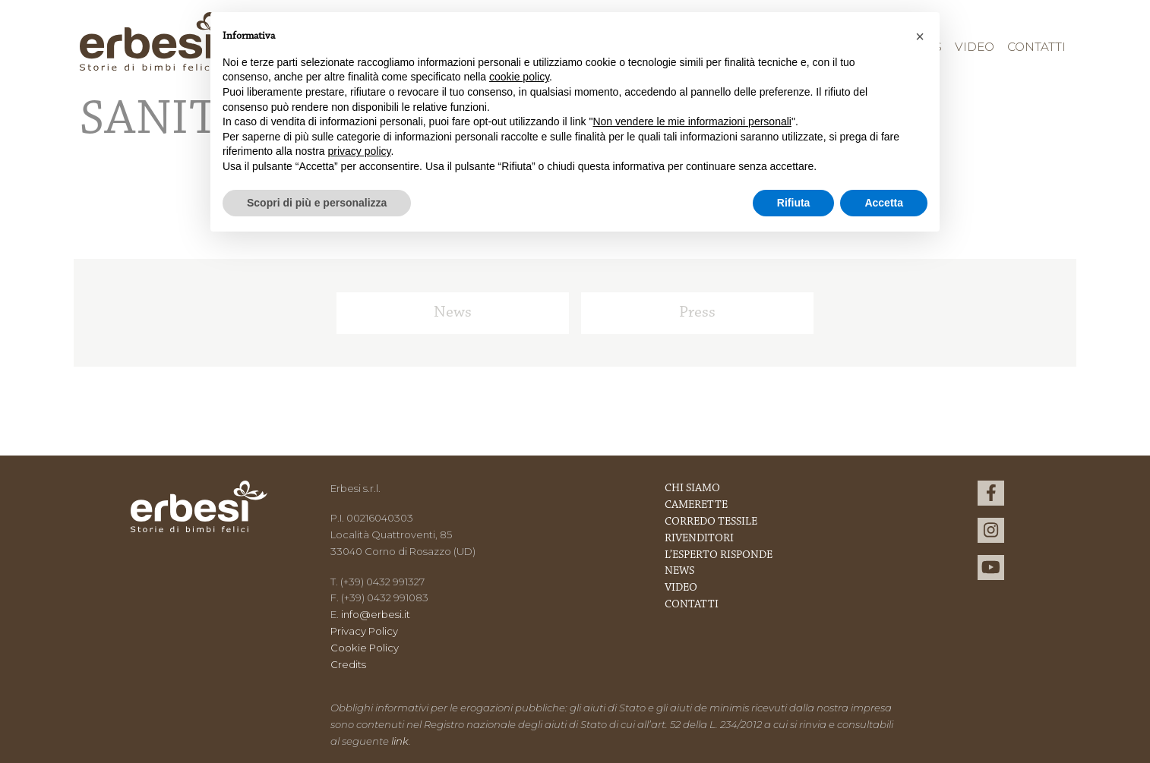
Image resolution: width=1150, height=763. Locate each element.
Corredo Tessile (711, 522)
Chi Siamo (692, 488)
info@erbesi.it (375, 614)
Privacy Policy (364, 631)
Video (974, 46)
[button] (920, 36)
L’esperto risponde (718, 555)
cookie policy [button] (519, 77)
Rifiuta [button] (793, 203)
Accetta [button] (883, 203)
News (453, 312)
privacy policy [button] (359, 151)
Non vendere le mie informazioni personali (691, 121)
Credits (348, 664)
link (400, 741)
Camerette (696, 505)
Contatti (1036, 46)
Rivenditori (699, 538)
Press (697, 312)
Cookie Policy (364, 648)
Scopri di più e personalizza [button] (317, 203)
